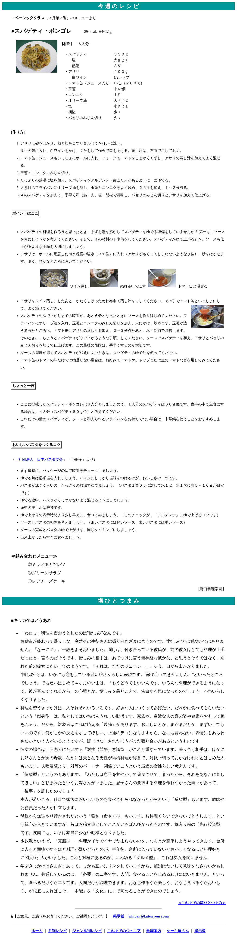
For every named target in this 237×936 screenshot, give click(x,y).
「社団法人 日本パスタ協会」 (41, 459)
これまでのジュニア (124, 931)
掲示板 (200, 931)
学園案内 (153, 931)
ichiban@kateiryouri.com (148, 916)
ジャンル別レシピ (87, 931)
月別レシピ (57, 931)
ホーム (37, 931)
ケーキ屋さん (178, 931)
